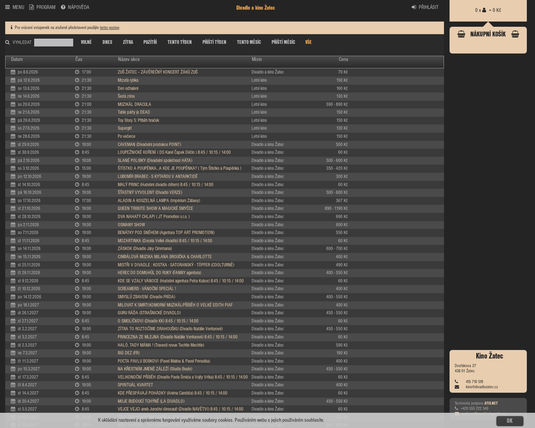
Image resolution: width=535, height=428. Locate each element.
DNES (107, 42)
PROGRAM (42, 7)
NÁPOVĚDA (75, 7)
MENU (14, 7)
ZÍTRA (128, 42)
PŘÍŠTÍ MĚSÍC (283, 42)
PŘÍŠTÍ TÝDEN (214, 42)
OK (510, 421)
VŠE (308, 42)
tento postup (109, 28)
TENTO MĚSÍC (249, 42)
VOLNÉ (86, 42)
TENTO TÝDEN (180, 42)
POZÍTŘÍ (150, 42)
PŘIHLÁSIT (425, 7)
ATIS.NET (491, 403)
